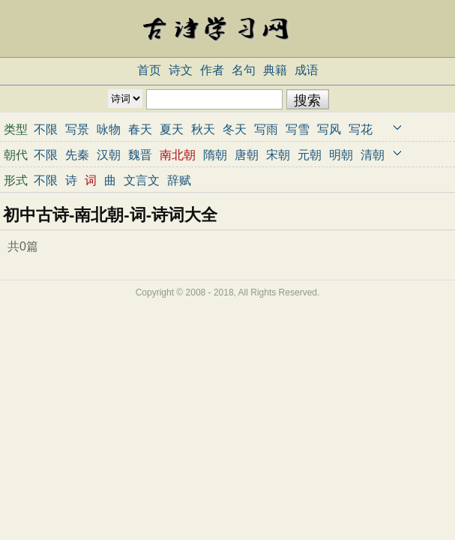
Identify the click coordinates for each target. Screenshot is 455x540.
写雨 (266, 129)
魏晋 (140, 154)
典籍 (275, 70)
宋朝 (278, 154)
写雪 (298, 129)
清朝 (373, 154)
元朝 (310, 154)
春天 (140, 129)
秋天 (203, 129)
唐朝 (247, 154)
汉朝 (109, 154)
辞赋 (179, 180)
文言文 (142, 180)
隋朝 (215, 154)
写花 (361, 129)
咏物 (109, 129)
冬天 (235, 129)
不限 (46, 129)
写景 (77, 129)
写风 (329, 129)
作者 (212, 70)
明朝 (341, 154)
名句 (244, 70)
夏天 (172, 129)
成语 (307, 70)
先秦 (77, 154)
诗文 (181, 70)
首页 (149, 70)
